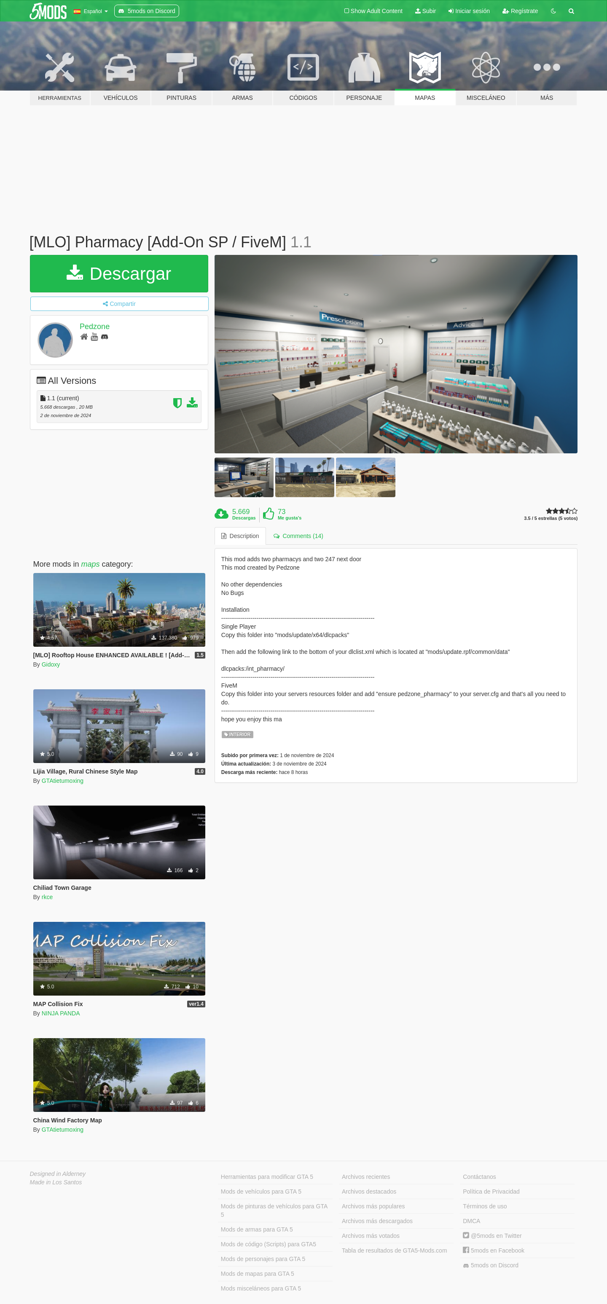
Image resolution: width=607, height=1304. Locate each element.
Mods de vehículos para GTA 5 (261, 1191)
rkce (47, 897)
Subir (425, 11)
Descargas (244, 517)
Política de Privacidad (491, 1191)
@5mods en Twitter (492, 1236)
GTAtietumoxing (62, 780)
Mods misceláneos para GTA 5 (261, 1288)
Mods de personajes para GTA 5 (263, 1259)
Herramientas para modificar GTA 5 (267, 1176)
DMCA (471, 1221)
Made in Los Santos (56, 1182)
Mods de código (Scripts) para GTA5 (268, 1244)
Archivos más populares (373, 1206)
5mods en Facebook (493, 1250)
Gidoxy (51, 664)
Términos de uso (485, 1206)
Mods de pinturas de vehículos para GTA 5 (274, 1210)
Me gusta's (289, 517)
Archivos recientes (366, 1176)
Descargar (119, 274)
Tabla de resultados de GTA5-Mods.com (394, 1250)
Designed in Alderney (58, 1173)
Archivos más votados (371, 1235)
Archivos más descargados (377, 1221)
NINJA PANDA (61, 1013)
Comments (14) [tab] (298, 536)
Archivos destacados (369, 1191)
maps (90, 564)
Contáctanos (479, 1176)
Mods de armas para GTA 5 (257, 1229)
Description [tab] (240, 536)
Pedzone (95, 326)
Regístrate (520, 11)
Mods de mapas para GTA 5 (257, 1273)
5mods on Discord (490, 1265)
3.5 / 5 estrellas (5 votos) (550, 518)
